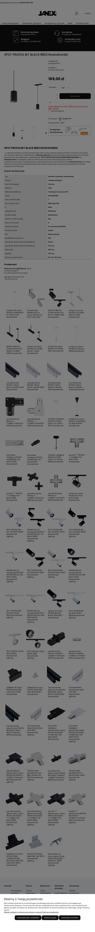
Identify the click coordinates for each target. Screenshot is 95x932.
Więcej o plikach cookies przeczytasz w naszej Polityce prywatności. (31, 912)
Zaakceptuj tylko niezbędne (28, 917)
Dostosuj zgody (50, 917)
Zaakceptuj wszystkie (69, 917)
